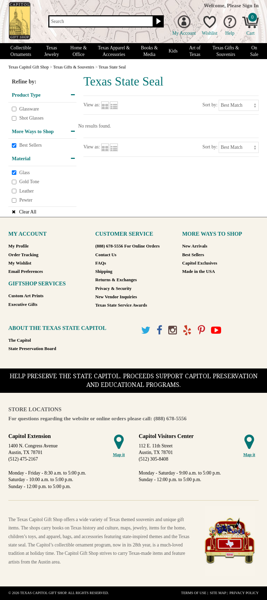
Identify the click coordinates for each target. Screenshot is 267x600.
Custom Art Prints (25, 295)
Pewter (25, 200)
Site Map (218, 593)
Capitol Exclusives (199, 263)
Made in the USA (198, 271)
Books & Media (149, 51)
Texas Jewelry (51, 51)
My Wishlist (19, 263)
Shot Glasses (31, 118)
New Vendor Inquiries (116, 296)
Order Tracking (23, 254)
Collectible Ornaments (20, 51)
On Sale (254, 51)
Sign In (250, 5)
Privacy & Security (113, 288)
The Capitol (19, 340)
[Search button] (158, 21)
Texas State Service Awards (121, 305)
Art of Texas (195, 51)
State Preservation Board (32, 348)
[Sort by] (239, 105)
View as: (91, 104)
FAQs (100, 263)
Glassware (29, 109)
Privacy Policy (244, 593)
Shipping (103, 271)
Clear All (27, 211)
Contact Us (105, 254)
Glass (24, 172)
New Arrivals (194, 246)
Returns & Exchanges (116, 279)
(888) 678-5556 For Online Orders (127, 246)
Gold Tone (29, 181)
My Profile (18, 246)
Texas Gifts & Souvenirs (225, 51)
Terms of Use (194, 593)
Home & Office (78, 51)
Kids (173, 51)
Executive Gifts (23, 304)
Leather (26, 191)
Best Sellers (30, 145)
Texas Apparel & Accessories (114, 51)
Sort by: (209, 104)
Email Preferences (25, 271)
